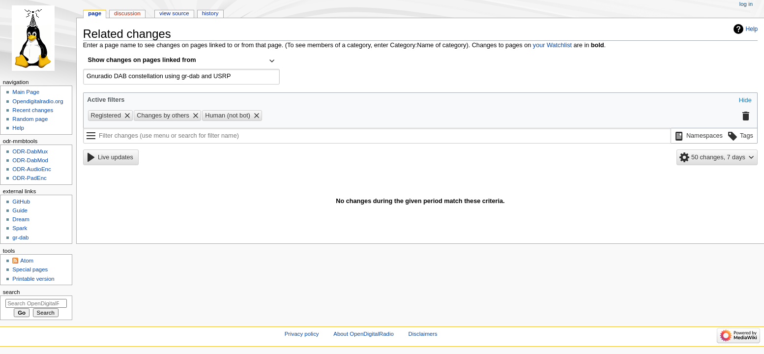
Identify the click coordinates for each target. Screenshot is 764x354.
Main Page (25, 92)
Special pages (30, 269)
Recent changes (32, 110)
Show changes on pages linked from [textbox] (142, 60)
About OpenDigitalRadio (363, 334)
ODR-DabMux (30, 151)
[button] (745, 101)
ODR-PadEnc (29, 178)
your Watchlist (552, 45)
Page (94, 13)
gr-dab (20, 237)
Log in (746, 4)
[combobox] (181, 61)
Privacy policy (302, 334)
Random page (30, 119)
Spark (19, 228)
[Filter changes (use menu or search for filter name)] (377, 136)
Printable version (33, 279)
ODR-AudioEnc (31, 169)
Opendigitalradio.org (37, 101)
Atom (26, 261)
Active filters (105, 99)
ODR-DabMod (30, 160)
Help (752, 29)
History (210, 13)
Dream (20, 219)
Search (11, 292)
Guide (20, 210)
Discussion (127, 13)
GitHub (21, 202)
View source (174, 13)
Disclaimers (423, 334)
